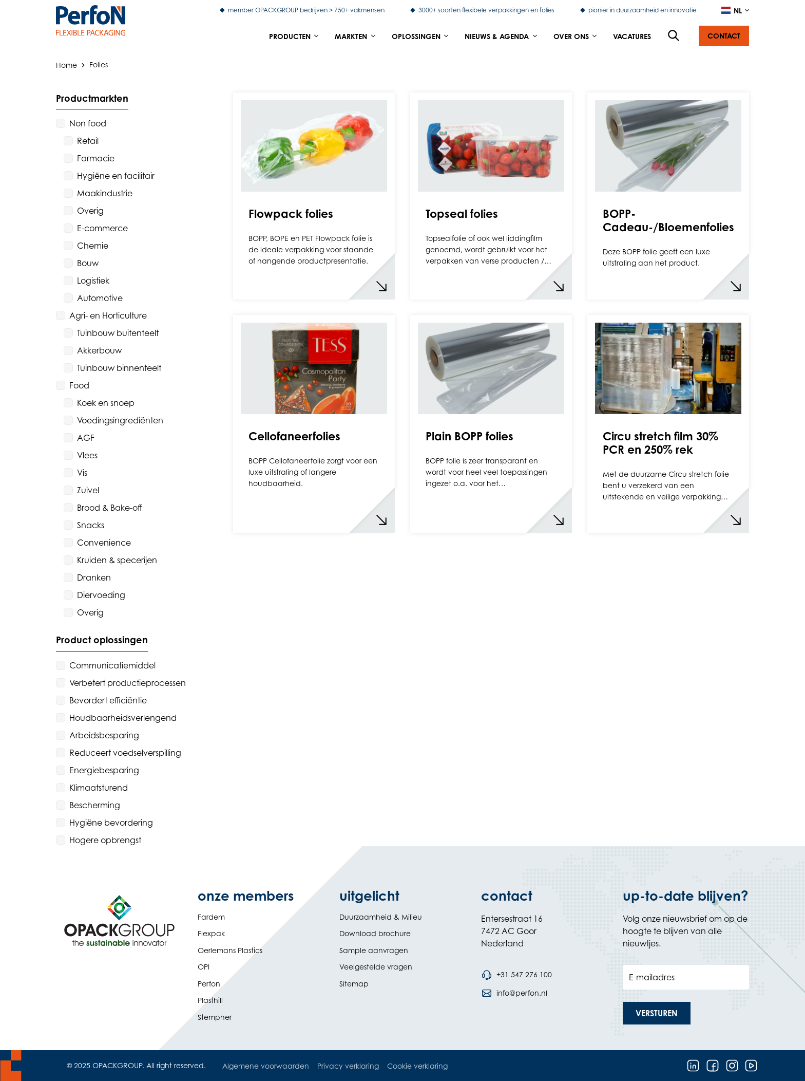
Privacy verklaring (348, 1065)
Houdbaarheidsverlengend (123, 718)
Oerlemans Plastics (230, 950)
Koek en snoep (106, 403)
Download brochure (375, 933)
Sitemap (354, 983)
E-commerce (102, 228)
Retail (88, 141)
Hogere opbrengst (105, 840)
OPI (203, 966)
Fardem (211, 916)
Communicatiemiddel (112, 665)
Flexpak (211, 933)
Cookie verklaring (417, 1065)
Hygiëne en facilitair (116, 176)
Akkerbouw (99, 350)
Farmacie (95, 158)
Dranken (94, 577)
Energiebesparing (104, 770)
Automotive (100, 298)
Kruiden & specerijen (117, 560)
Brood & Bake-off (109, 507)
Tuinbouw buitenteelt (118, 333)
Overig (90, 211)
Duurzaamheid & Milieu (380, 916)
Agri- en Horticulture (108, 315)
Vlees (87, 455)
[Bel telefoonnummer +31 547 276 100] (516, 974)
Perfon (209, 983)
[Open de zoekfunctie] (674, 36)
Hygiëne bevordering (111, 822)
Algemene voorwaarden (265, 1065)
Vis (82, 473)
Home (66, 64)
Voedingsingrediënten (120, 420)
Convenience (104, 542)
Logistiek (93, 280)
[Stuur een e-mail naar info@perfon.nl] (514, 993)
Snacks (90, 525)
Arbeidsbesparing (104, 735)
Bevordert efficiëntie (108, 700)
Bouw (88, 263)
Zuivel (88, 490)
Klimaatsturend (98, 787)
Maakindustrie (104, 193)
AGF (85, 438)
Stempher (215, 1017)
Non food (87, 123)
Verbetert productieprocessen (127, 683)
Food (79, 385)
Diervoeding (101, 595)
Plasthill (210, 1000)
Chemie (92, 245)
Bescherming (94, 805)
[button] (724, 36)
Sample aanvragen (373, 950)
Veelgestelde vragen (375, 966)
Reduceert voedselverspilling (125, 753)
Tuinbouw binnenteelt (119, 368)
